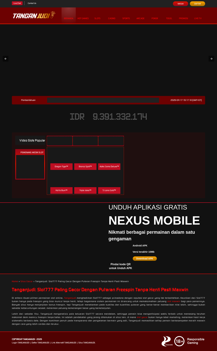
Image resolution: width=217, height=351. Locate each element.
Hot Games (83, 15)
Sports (126, 15)
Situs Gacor (27, 281)
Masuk (181, 4)
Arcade (140, 15)
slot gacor (142, 317)
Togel (169, 15)
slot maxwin (173, 301)
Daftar (197, 4)
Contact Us (32, 3)
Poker (155, 15)
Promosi (183, 15)
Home (15, 281)
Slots (97, 15)
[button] (5, 59)
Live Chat (17, 3)
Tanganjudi (70, 298)
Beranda (68, 15)
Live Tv (198, 15)
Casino (111, 15)
